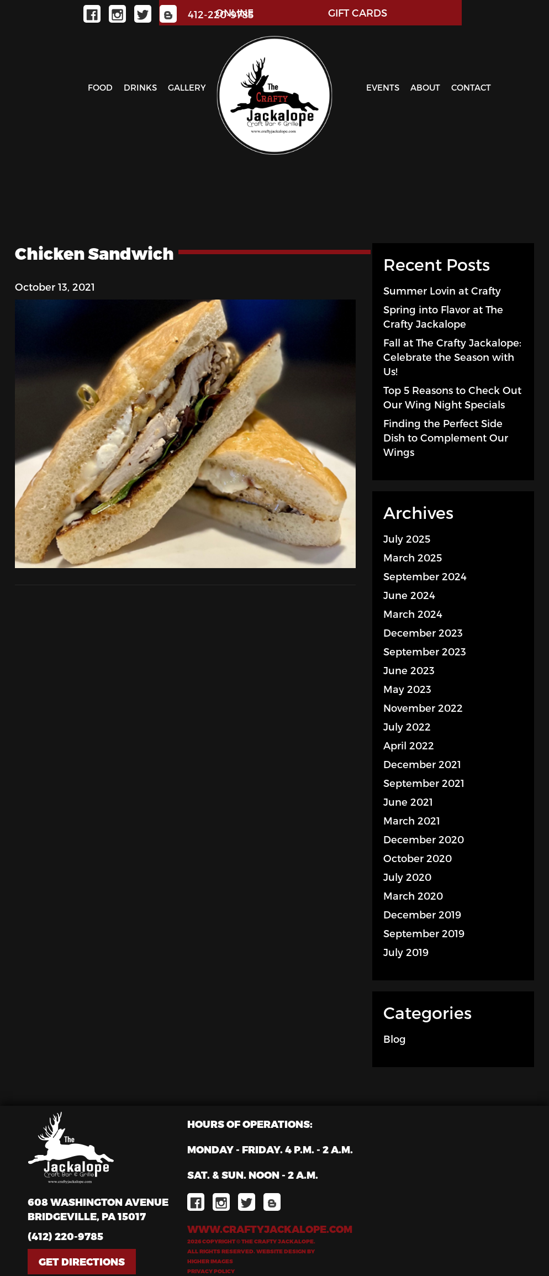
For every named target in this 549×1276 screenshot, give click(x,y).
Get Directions (82, 1261)
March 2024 (412, 613)
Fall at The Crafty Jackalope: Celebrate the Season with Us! (452, 357)
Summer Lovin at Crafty (442, 290)
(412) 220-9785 (65, 1236)
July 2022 (407, 726)
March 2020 (413, 895)
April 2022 (408, 745)
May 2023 (407, 689)
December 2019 (422, 914)
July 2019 (406, 952)
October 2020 (417, 858)
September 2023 (424, 651)
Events (382, 87)
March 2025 (412, 557)
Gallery (187, 87)
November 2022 (423, 707)
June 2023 (409, 670)
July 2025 (406, 538)
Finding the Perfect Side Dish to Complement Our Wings (445, 437)
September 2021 (423, 783)
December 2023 (423, 632)
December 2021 (422, 764)
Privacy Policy (211, 1271)
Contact (471, 87)
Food (100, 87)
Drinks (140, 87)
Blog (394, 1038)
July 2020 (407, 877)
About (425, 87)
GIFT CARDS (357, 12)
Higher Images (210, 1261)
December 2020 (423, 839)
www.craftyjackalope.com (269, 1229)
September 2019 (423, 933)
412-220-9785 (221, 14)
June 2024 (409, 595)
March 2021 (411, 820)
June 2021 (408, 801)
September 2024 (425, 576)
